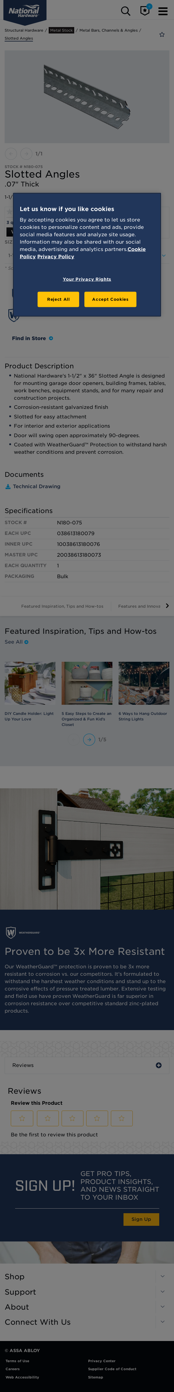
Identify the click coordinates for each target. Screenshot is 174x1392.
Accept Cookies (110, 299)
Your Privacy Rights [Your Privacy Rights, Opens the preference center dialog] (87, 279)
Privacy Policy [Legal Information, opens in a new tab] (55, 257)
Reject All (58, 299)
